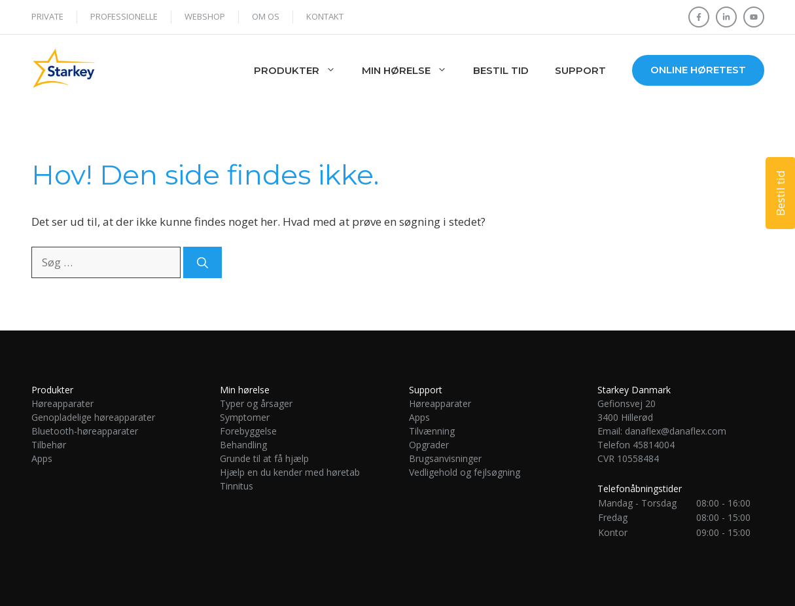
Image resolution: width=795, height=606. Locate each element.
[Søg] (202, 262)
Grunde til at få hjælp (264, 458)
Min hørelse (411, 70)
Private (47, 16)
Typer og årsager (256, 403)
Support (580, 70)
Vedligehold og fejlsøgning (464, 472)
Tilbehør (48, 444)
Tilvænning (432, 431)
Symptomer (245, 417)
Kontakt (325, 16)
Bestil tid (501, 70)
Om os (265, 16)
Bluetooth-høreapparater (84, 431)
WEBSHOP (205, 16)
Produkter (301, 70)
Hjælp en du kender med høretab (290, 472)
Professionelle (124, 16)
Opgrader (429, 444)
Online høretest (698, 69)
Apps (41, 458)
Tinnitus (238, 486)
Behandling (243, 444)
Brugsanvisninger (445, 458)
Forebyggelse (248, 431)
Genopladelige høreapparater (93, 417)
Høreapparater (62, 403)
